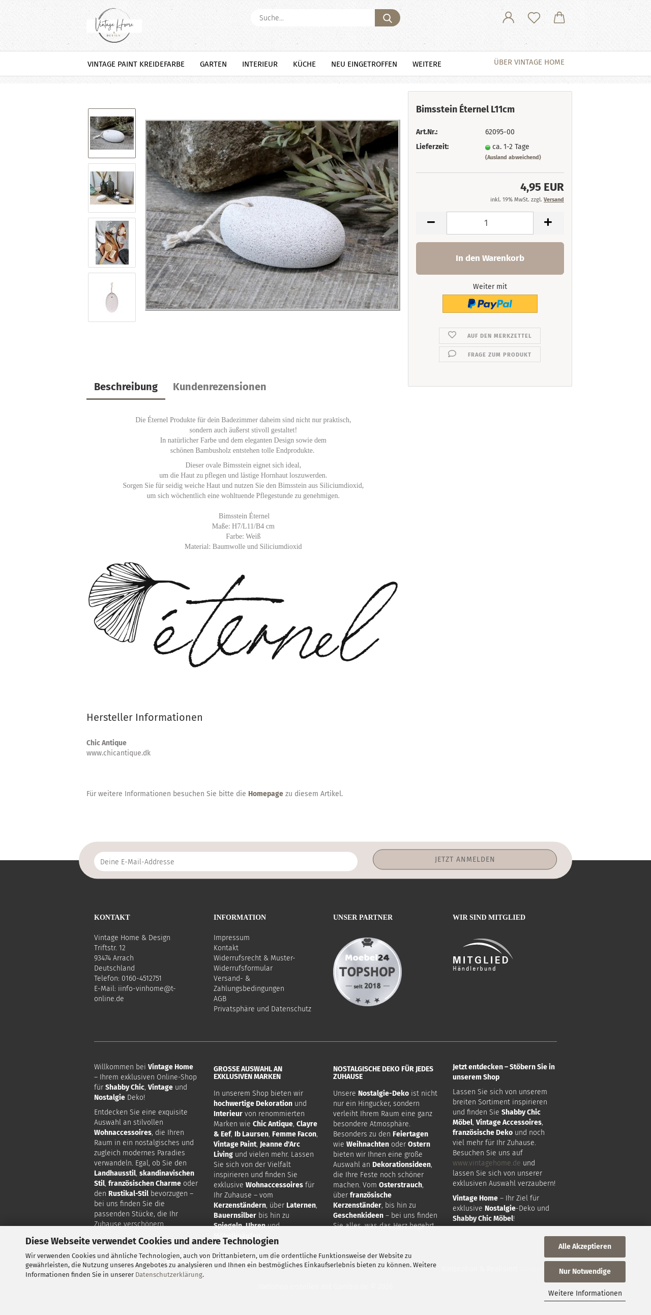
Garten (213, 64)
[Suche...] (387, 17)
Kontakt (226, 948)
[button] (508, 18)
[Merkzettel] (534, 18)
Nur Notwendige (585, 1271)
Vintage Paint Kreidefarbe (136, 64)
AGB (220, 999)
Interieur (260, 64)
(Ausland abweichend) (513, 157)
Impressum (232, 937)
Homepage (265, 794)
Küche (304, 64)
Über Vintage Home (529, 62)
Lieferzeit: (432, 146)
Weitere (426, 64)
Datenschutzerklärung (168, 1274)
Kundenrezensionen (220, 387)
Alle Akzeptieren (584, 1246)
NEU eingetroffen (364, 64)
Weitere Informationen (585, 1293)
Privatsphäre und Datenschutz (262, 1009)
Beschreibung (126, 387)
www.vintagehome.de (487, 1163)
